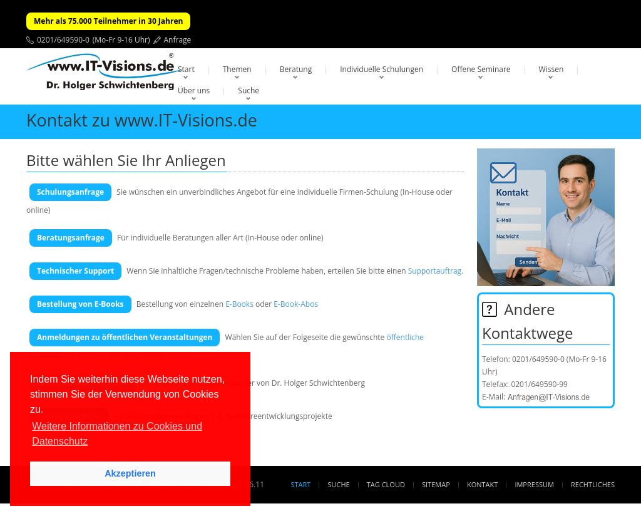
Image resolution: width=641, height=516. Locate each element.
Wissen (551, 69)
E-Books (239, 304)
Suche (248, 90)
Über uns (194, 90)
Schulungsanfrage (70, 192)
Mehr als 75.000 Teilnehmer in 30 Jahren (108, 21)
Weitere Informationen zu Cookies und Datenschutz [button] (117, 433)
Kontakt (482, 484)
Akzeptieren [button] (130, 473)
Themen (237, 69)
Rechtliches (593, 484)
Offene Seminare (481, 69)
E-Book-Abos (296, 304)
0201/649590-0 (63, 39)
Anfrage (178, 39)
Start (186, 69)
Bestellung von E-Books (80, 304)
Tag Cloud (386, 484)
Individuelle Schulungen (381, 69)
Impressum (534, 484)
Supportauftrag (434, 271)
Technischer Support (75, 271)
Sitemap (436, 484)
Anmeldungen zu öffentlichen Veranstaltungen (124, 337)
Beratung (296, 69)
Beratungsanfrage (71, 237)
